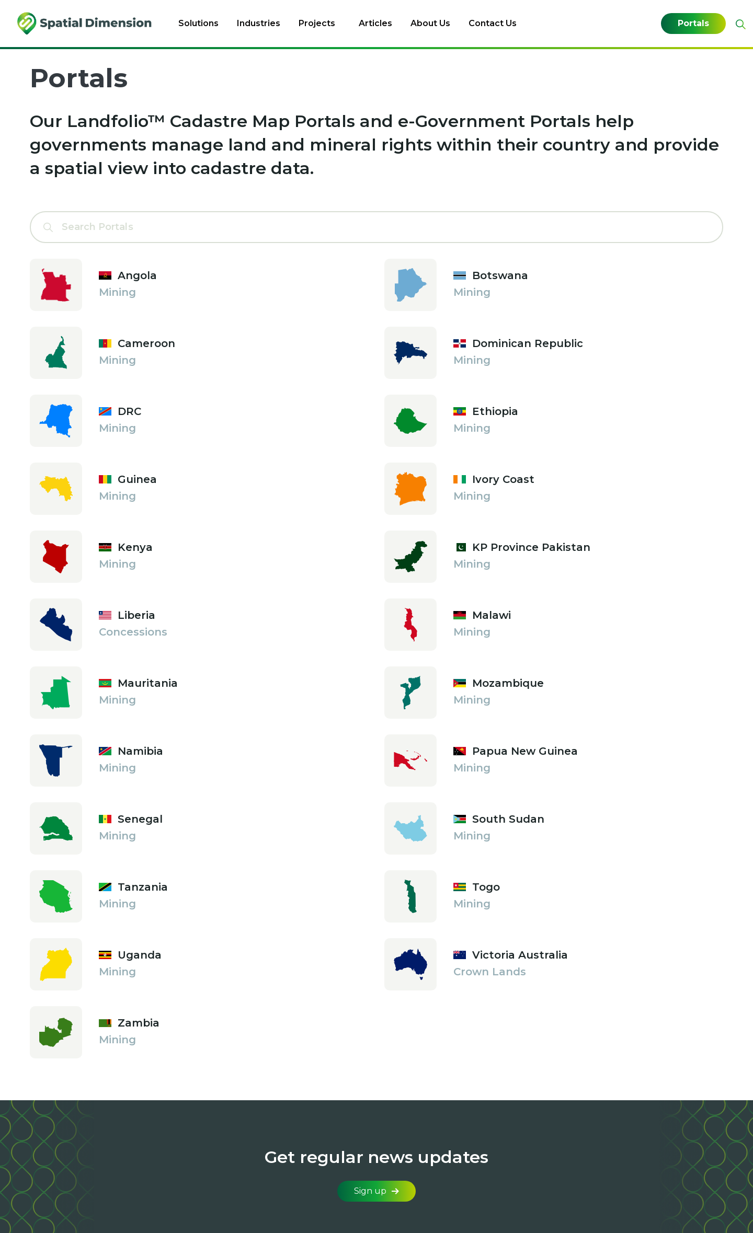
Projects (317, 23)
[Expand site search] (739, 24)
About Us (430, 23)
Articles (375, 23)
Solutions (198, 23)
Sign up (376, 1191)
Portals (693, 23)
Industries (258, 23)
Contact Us (493, 23)
